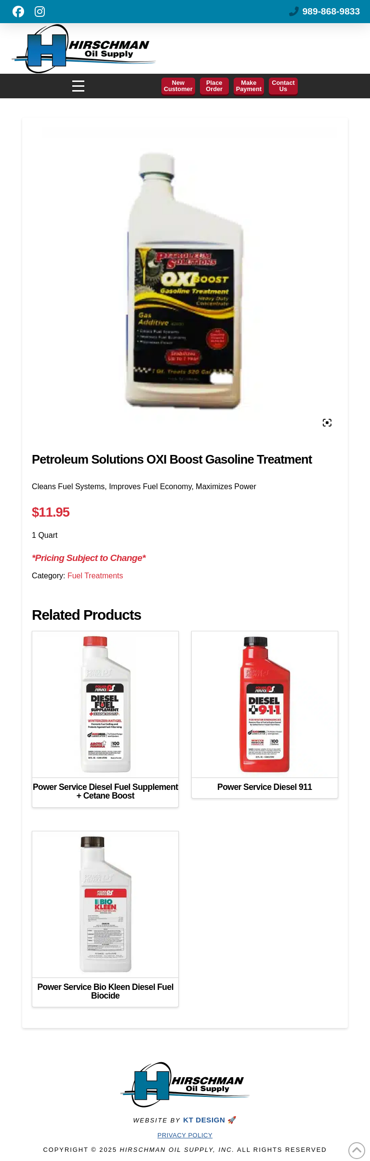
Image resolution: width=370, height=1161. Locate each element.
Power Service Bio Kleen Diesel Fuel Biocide (105, 991)
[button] (78, 86)
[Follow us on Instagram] (39, 11)
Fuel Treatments (95, 576)
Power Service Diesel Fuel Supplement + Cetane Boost (105, 791)
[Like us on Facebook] (18, 11)
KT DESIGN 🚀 (210, 1120)
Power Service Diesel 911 (264, 787)
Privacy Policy (185, 1135)
